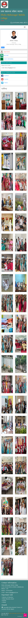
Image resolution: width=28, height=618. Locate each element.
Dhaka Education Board (8, 599)
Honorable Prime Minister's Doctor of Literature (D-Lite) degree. (11, 608)
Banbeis (4, 601)
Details (3, 47)
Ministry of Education (7, 597)
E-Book (4, 602)
